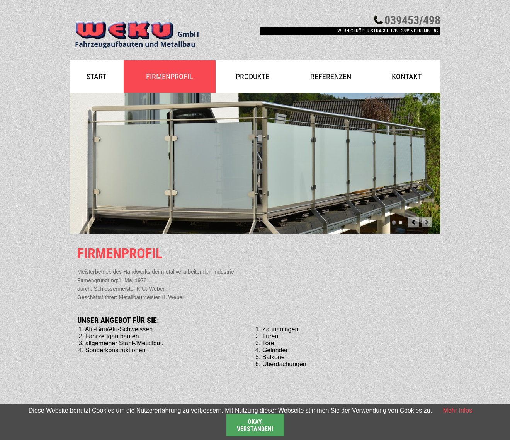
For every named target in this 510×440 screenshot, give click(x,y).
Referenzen (330, 76)
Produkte (252, 76)
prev (413, 222)
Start (96, 76)
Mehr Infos (458, 410)
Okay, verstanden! (255, 425)
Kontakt (407, 76)
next (427, 222)
